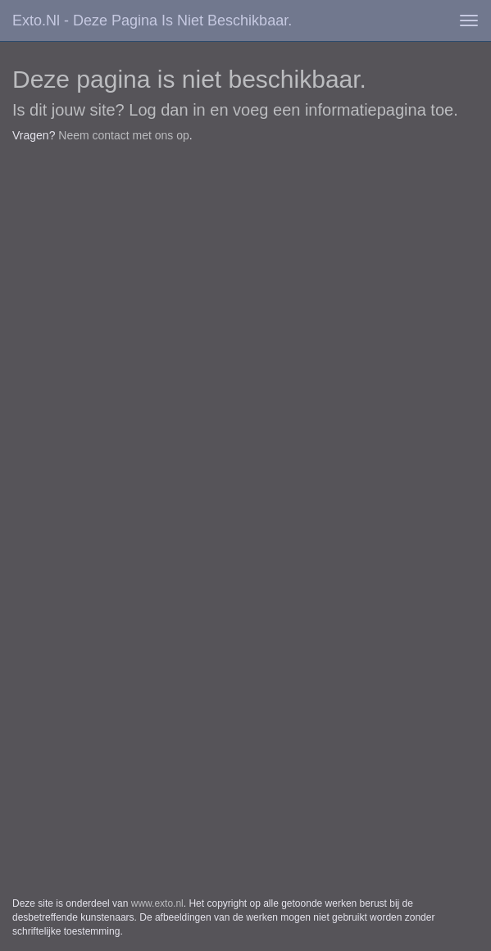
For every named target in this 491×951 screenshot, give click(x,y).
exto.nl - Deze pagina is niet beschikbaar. (152, 20)
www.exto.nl (157, 903)
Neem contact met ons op (123, 135)
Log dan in (167, 110)
